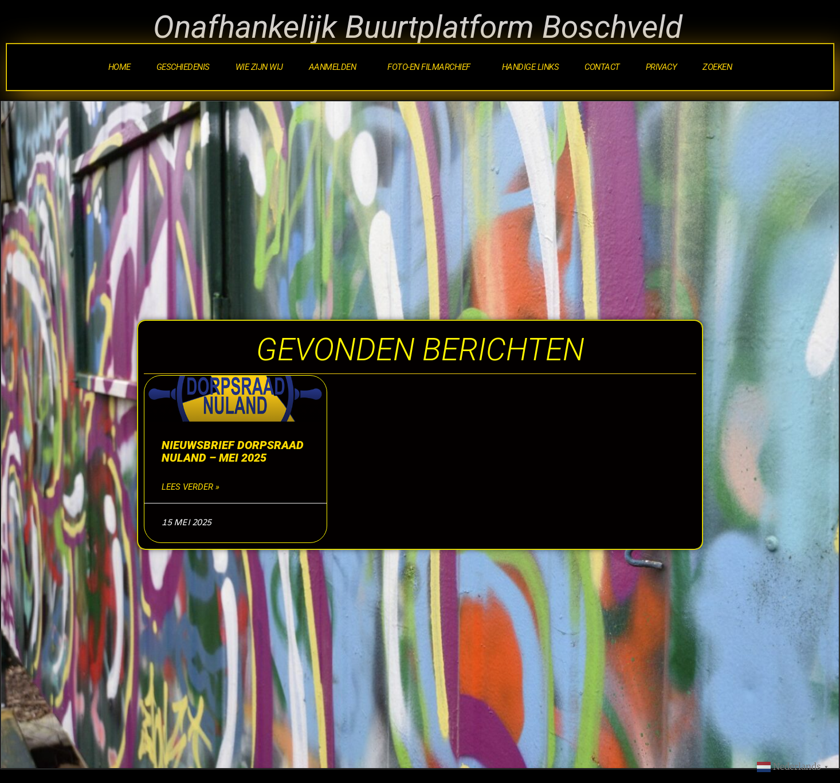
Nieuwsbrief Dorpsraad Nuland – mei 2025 (233, 451)
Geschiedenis (183, 67)
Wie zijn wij (259, 67)
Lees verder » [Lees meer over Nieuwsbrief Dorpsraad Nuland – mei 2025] (190, 487)
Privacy (661, 67)
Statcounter (27, 775)
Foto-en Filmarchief (431, 67)
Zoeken (717, 67)
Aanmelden (335, 67)
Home (119, 67)
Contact (602, 67)
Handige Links (530, 67)
